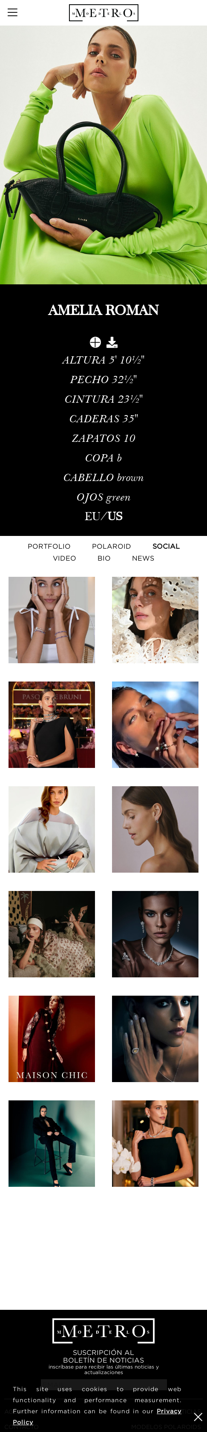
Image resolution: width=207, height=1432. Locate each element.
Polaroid (111, 546)
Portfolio (49, 546)
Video (64, 558)
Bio (104, 558)
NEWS (143, 558)
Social (166, 546)
